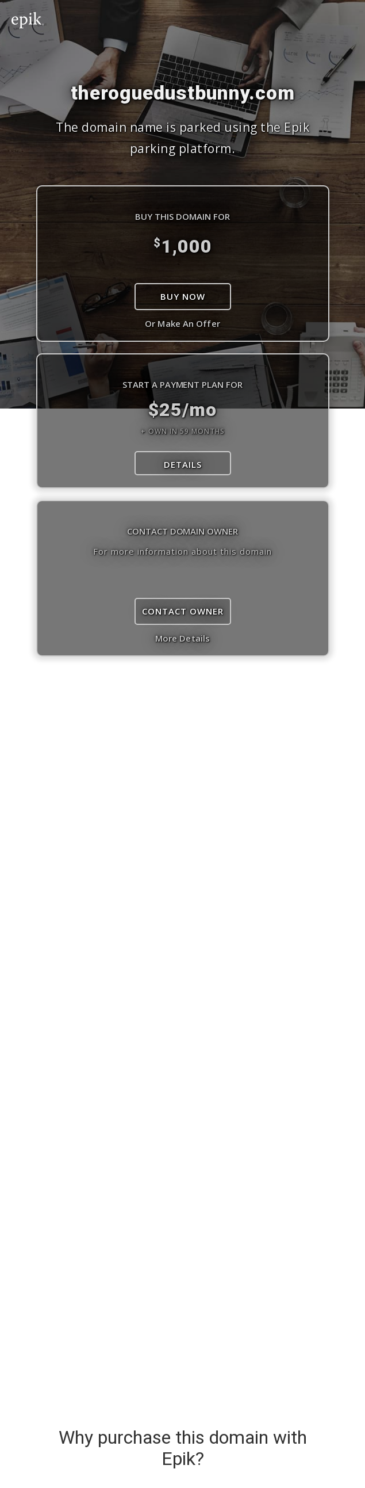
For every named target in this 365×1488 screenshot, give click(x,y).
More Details (182, 638)
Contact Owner (183, 611)
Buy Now (182, 296)
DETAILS (183, 464)
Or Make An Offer (182, 323)
